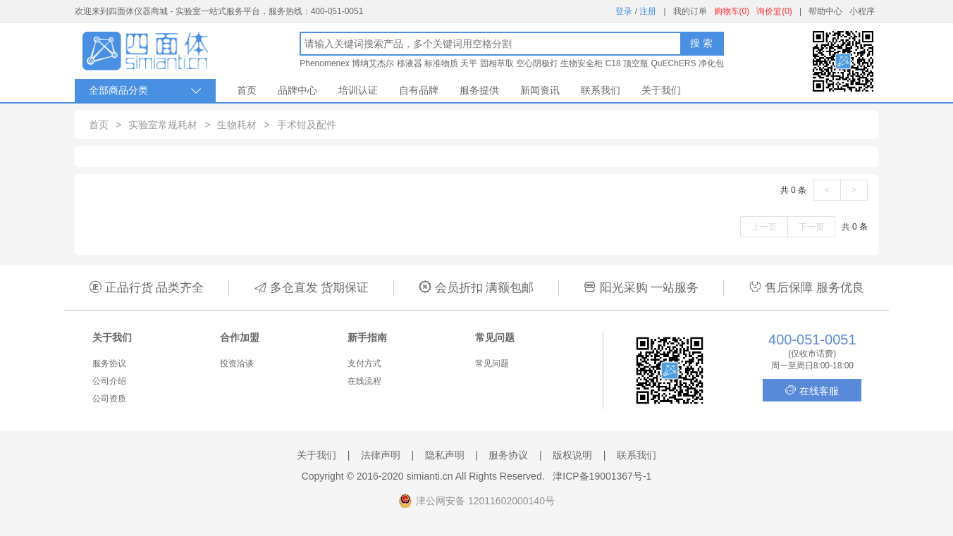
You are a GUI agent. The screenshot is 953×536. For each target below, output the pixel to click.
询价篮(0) (774, 11)
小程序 (862, 11)
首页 (247, 90)
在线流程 (364, 381)
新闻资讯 (540, 90)
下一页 (811, 227)
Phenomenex (325, 63)
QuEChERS (673, 63)
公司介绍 (109, 381)
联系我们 (600, 90)
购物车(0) (732, 11)
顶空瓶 (635, 63)
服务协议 (109, 363)
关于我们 (661, 90)
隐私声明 (445, 455)
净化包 (711, 63)
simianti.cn (430, 476)
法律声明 (380, 455)
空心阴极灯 (537, 63)
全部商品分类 (145, 90)
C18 (613, 63)
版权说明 (572, 455)
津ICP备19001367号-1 (602, 476)
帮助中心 (825, 11)
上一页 (764, 227)
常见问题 (492, 363)
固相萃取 (497, 63)
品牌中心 (297, 90)
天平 (468, 63)
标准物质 (441, 63)
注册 (647, 11)
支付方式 (364, 363)
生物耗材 (237, 124)
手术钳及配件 (306, 124)
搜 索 (701, 43)
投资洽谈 (237, 363)
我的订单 (690, 11)
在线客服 (812, 391)
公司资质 (109, 399)
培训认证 (358, 90)
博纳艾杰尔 (373, 63)
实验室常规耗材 (162, 124)
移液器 (409, 63)
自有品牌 (418, 90)
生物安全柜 (581, 63)
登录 (623, 11)
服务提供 (479, 90)
